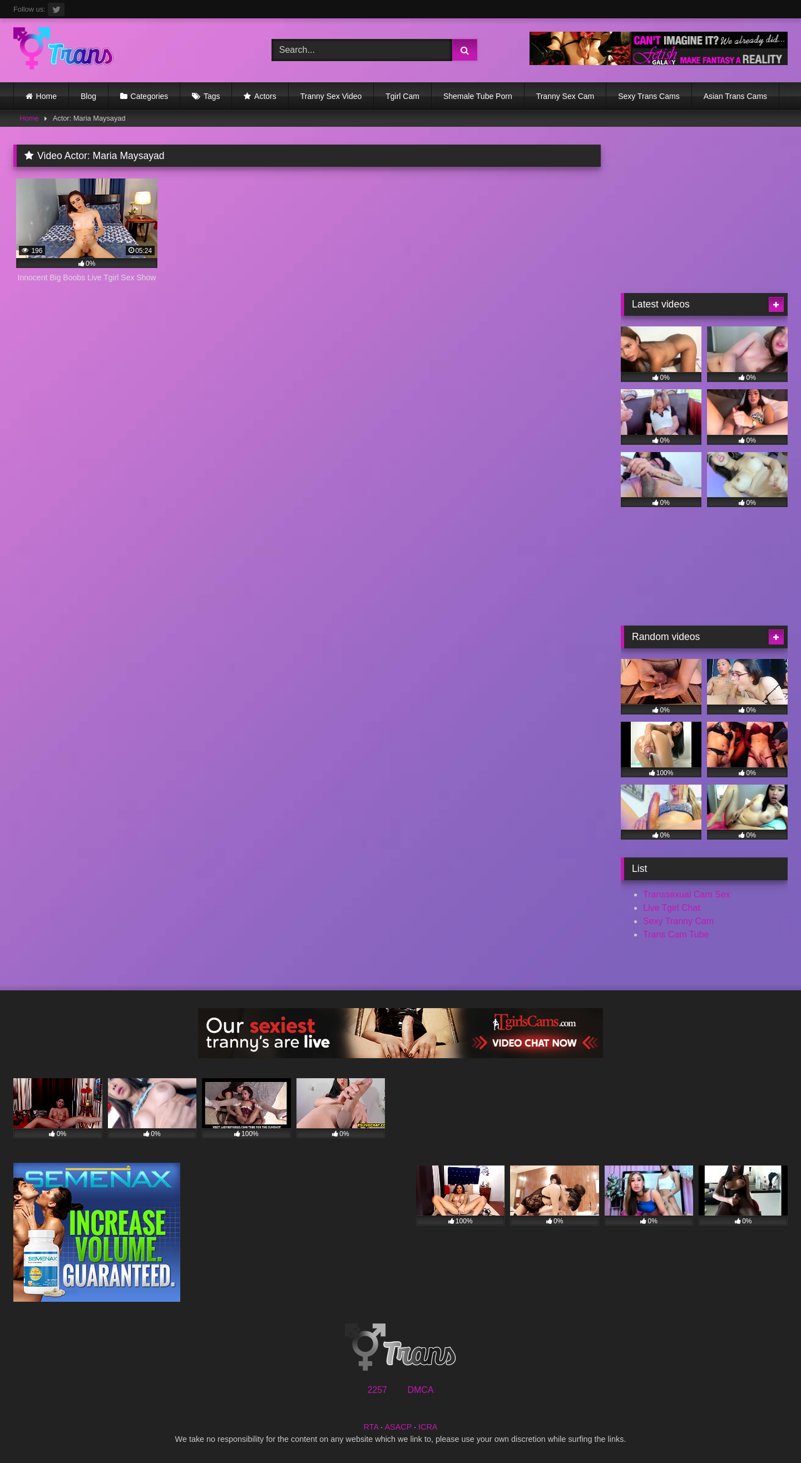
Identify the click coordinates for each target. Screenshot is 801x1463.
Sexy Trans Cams (648, 96)
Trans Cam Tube (676, 934)
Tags (212, 96)
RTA (371, 1426)
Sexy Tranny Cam (678, 921)
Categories (150, 96)
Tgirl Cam (402, 96)
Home (46, 96)
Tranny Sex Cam (565, 96)
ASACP (398, 1426)
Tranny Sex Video (331, 96)
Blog (88, 96)
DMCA (420, 1390)
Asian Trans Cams (735, 96)
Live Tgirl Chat (671, 907)
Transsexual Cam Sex (686, 894)
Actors (265, 96)
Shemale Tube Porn (477, 96)
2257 (377, 1390)
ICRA (427, 1426)
